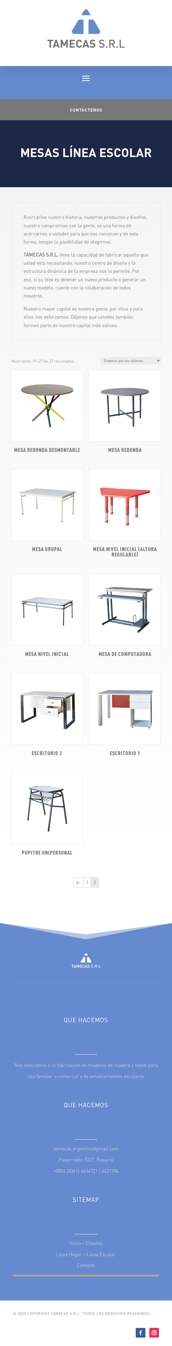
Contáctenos (86, 109)
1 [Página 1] (87, 882)
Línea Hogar (69, 1254)
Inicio (75, 1243)
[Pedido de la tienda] (130, 360)
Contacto (86, 1265)
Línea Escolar (101, 1254)
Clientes (94, 1243)
